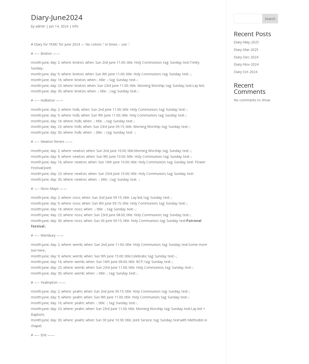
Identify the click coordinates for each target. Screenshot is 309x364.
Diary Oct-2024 (245, 71)
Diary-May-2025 (246, 42)
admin (40, 26)
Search (270, 18)
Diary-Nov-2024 (246, 64)
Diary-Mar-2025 (246, 49)
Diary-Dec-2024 (246, 57)
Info (75, 26)
